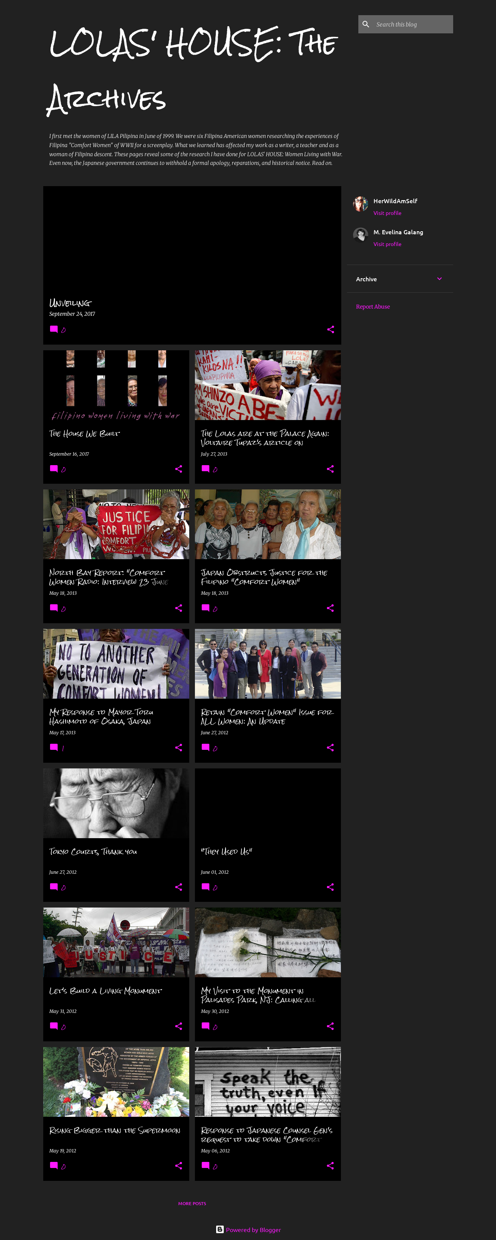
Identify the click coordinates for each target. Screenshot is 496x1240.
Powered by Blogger (248, 1229)
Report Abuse (373, 306)
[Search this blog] (413, 24)
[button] (330, 330)
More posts (192, 1203)
